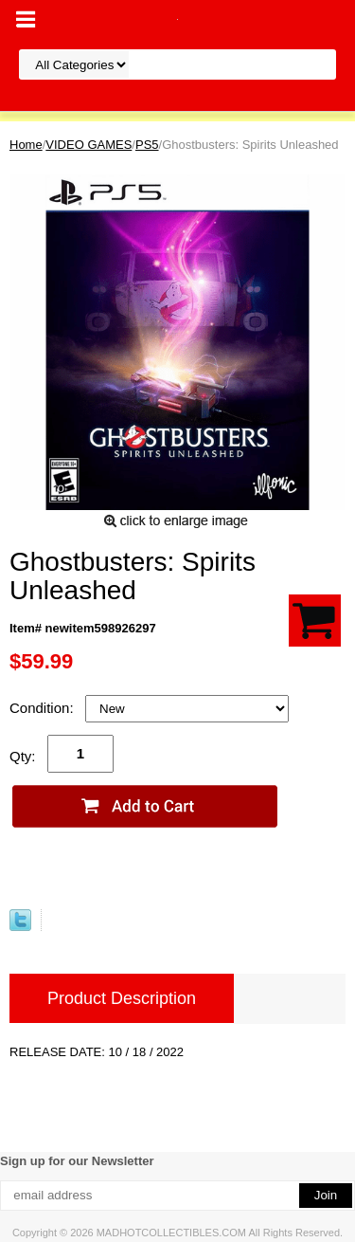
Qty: (22, 756)
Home (26, 144)
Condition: (43, 708)
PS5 (147, 144)
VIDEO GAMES (88, 144)
